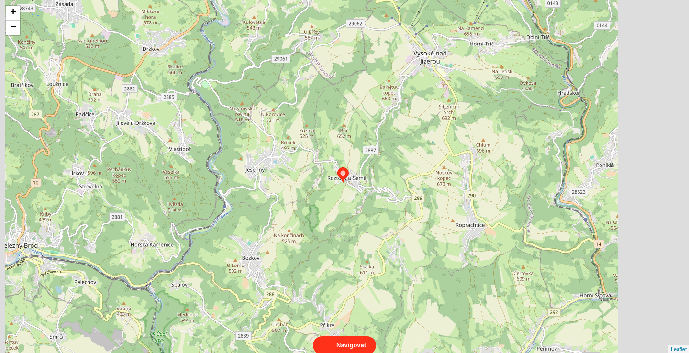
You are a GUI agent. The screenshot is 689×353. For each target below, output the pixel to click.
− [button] (13, 28)
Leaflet (679, 340)
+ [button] (13, 13)
